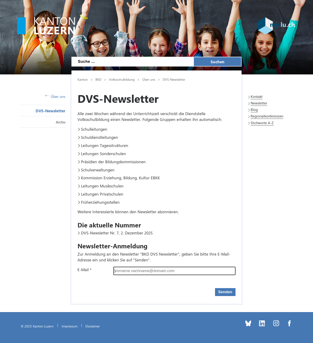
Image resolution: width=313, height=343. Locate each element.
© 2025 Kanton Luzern (37, 326)
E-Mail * (84, 269)
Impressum (69, 326)
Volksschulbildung (122, 79)
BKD (98, 79)
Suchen (218, 61)
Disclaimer (92, 326)
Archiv (60, 122)
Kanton (82, 79)
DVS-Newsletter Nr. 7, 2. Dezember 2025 (117, 232)
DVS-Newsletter (50, 110)
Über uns (55, 96)
